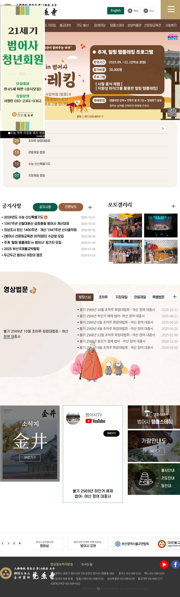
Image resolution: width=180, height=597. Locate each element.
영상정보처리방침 (61, 564)
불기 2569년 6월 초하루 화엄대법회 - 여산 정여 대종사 (116, 322)
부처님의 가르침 (45, 25)
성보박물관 (134, 25)
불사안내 (168, 471)
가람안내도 (154, 446)
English (116, 10)
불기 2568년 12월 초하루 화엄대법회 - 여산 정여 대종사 (117, 334)
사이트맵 (174, 9)
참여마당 (99, 25)
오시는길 (86, 564)
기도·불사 (82, 25)
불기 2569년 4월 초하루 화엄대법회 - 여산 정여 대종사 (116, 328)
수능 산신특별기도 (39, 164)
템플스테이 (117, 25)
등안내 (166, 486)
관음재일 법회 (36, 152)
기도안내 (168, 478)
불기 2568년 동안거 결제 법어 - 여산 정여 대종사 (113, 341)
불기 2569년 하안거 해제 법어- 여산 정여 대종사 (112, 315)
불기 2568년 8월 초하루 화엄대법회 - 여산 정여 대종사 (116, 347)
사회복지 (170, 25)
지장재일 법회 (36, 175)
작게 (150, 10)
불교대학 (65, 25)
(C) (98, 589)
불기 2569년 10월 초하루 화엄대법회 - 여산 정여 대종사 (117, 309)
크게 (133, 10)
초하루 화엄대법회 (39, 140)
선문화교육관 (152, 25)
